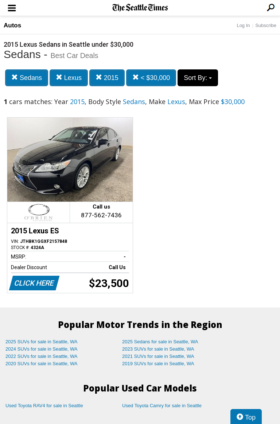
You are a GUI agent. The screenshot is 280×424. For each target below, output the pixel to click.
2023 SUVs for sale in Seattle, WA (158, 349)
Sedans (26, 77)
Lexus (69, 77)
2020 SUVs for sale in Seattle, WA (41, 363)
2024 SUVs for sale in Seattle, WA (41, 349)
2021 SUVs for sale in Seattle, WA (158, 356)
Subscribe (265, 25)
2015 (107, 77)
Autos (12, 25)
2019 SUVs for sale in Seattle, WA (158, 363)
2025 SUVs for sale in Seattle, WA (41, 341)
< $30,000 (151, 77)
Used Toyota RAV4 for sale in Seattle (44, 405)
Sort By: (198, 77)
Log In (243, 25)
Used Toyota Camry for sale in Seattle (162, 405)
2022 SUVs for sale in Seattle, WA (41, 356)
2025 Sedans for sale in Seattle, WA (160, 341)
